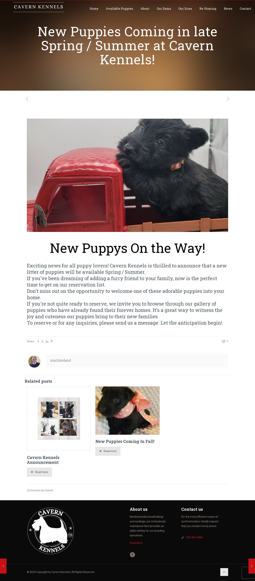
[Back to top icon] (224, 572)
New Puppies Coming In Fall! (124, 441)
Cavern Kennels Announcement (43, 460)
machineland (60, 360)
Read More (136, 542)
